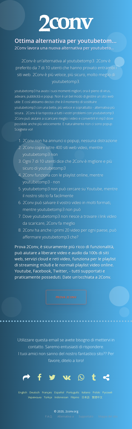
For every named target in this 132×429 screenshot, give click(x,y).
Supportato (86, 416)
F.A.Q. (49, 416)
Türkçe (48, 397)
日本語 (86, 397)
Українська (34, 397)
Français (47, 392)
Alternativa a (65, 416)
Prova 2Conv (66, 297)
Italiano (86, 392)
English (22, 392)
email (54, 340)
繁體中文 (97, 397)
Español (59, 392)
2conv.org (71, 411)
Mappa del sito (108, 416)
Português (73, 392)
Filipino (75, 397)
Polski (96, 392)
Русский (107, 392)
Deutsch (35, 392)
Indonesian (61, 397)
